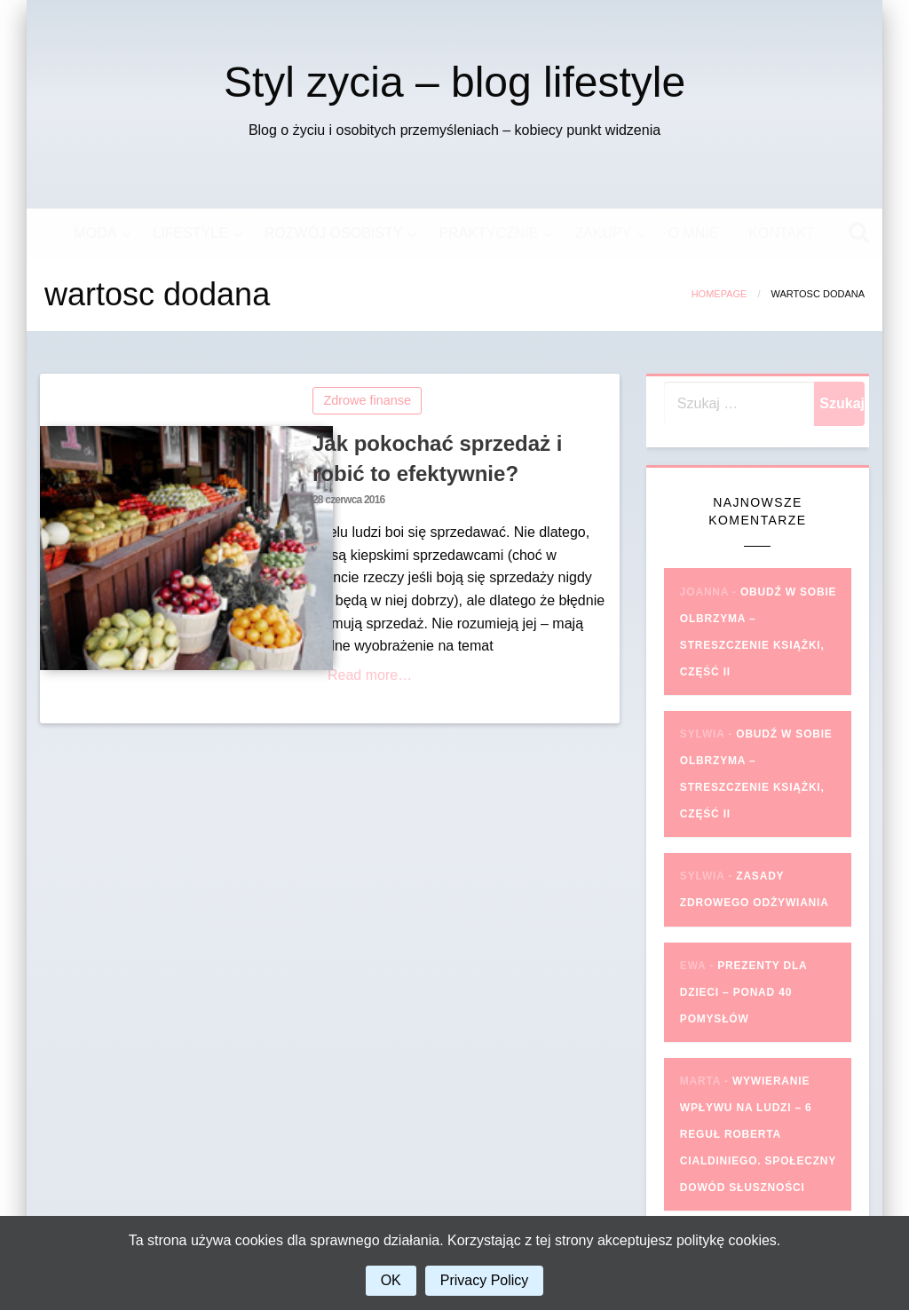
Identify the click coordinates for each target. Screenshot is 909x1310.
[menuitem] (98, 233)
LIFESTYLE (190, 233)
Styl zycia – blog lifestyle (454, 82)
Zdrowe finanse (367, 400)
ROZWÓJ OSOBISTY (334, 233)
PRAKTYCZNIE (488, 233)
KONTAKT (781, 233)
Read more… (370, 675)
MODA (95, 233)
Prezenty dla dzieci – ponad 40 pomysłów (743, 992)
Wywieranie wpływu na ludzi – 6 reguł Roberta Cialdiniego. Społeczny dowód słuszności (758, 1134)
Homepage (719, 293)
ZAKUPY (602, 233)
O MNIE (693, 233)
